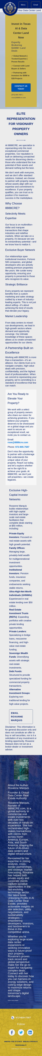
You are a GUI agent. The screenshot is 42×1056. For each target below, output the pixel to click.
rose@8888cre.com (18, 442)
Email (35, 5)
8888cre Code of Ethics (13, 1041)
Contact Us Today (21, 87)
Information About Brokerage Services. (17, 1003)
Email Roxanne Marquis (17, 717)
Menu (23, 5)
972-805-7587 (22, 447)
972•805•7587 (23, 1017)
